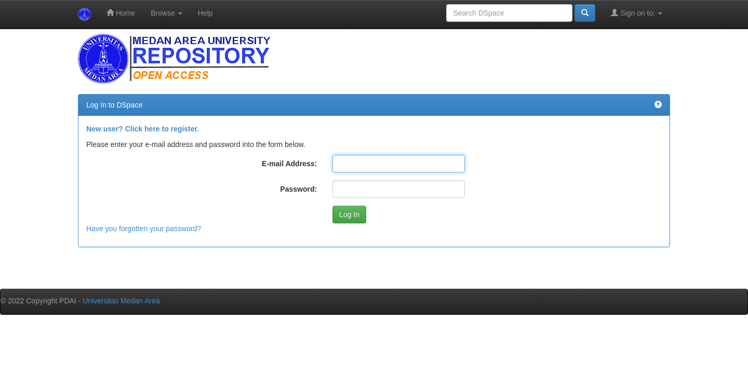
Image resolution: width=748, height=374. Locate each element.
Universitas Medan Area (121, 301)
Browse (166, 13)
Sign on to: (636, 12)
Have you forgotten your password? (143, 228)
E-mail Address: (289, 163)
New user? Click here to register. (142, 129)
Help (205, 13)
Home (120, 12)
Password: (298, 189)
